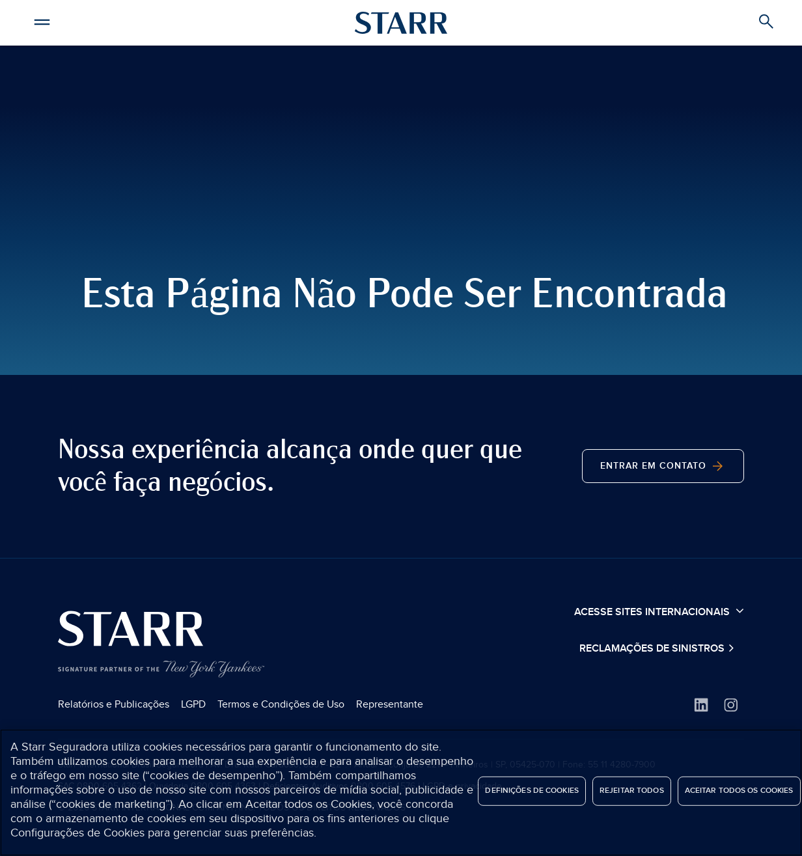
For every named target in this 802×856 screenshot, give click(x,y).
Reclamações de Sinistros (653, 648)
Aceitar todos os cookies (739, 790)
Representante (389, 704)
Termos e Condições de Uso (280, 704)
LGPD (193, 704)
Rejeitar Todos (632, 790)
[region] (401, 792)
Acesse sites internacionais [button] (659, 611)
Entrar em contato (663, 466)
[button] (42, 20)
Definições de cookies (532, 790)
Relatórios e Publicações (113, 704)
